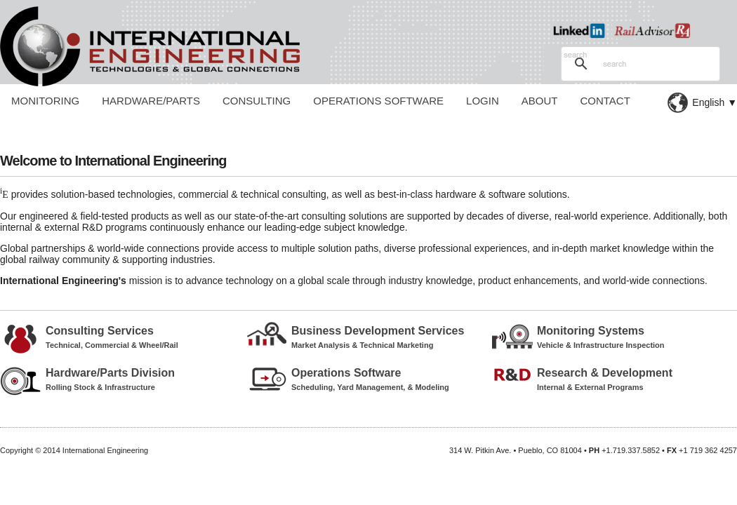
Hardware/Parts (151, 101)
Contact (605, 101)
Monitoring (45, 101)
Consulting (257, 101)
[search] (638, 63)
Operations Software (378, 101)
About (540, 101)
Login (482, 101)
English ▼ (714, 102)
